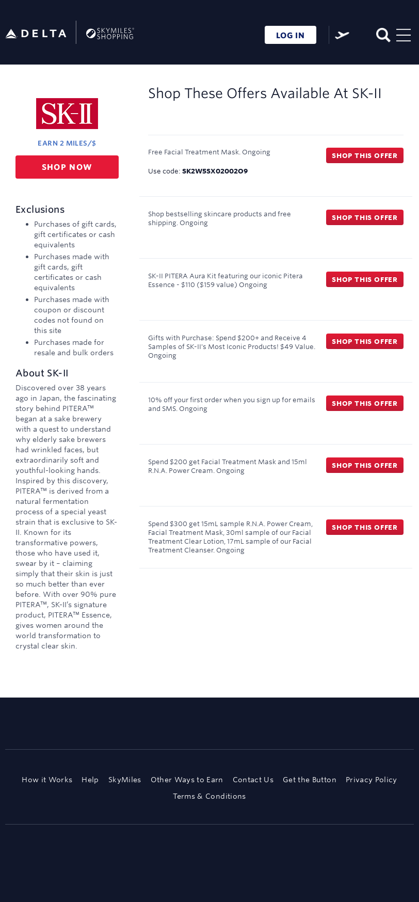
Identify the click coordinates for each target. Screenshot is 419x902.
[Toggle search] (382, 33)
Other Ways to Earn (187, 779)
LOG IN (290, 35)
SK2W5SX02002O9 (215, 171)
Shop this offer (365, 155)
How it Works (47, 779)
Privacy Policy (371, 779)
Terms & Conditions (209, 796)
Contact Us (253, 779)
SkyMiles (124, 779)
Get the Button (309, 779)
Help (90, 779)
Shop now (67, 167)
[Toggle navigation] (403, 33)
